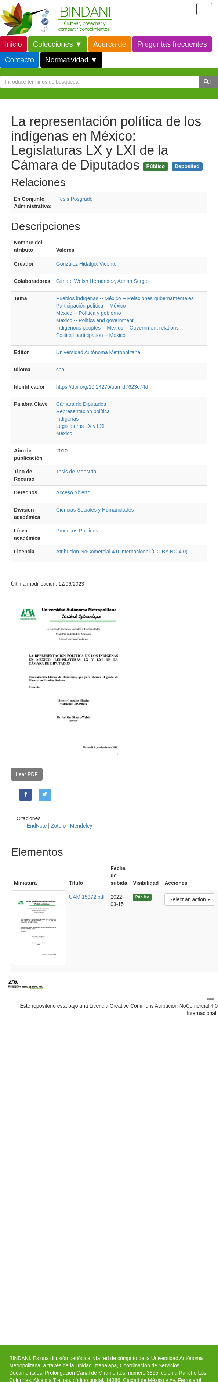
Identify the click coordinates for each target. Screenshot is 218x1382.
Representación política (83, 411)
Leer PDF (27, 774)
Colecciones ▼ (57, 44)
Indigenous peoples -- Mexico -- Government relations (117, 328)
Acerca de (109, 44)
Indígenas (67, 419)
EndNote (37, 826)
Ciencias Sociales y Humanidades (95, 510)
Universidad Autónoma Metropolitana (98, 352)
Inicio (13, 44)
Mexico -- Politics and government (95, 320)
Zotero (58, 826)
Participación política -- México (91, 306)
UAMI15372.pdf (87, 897)
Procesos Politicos (77, 531)
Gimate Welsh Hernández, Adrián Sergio (102, 281)
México (64, 433)
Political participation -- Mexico (91, 335)
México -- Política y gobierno (88, 313)
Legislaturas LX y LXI (80, 426)
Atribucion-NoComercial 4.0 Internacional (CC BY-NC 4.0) (122, 551)
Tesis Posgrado (75, 199)
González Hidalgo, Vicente (86, 264)
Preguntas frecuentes (172, 44)
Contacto (19, 60)
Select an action (189, 898)
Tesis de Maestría (76, 471)
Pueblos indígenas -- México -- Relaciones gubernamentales (125, 298)
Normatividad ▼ (71, 60)
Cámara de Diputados (81, 404)
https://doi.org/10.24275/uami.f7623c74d (102, 387)
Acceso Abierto (73, 492)
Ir (208, 82)
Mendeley (81, 826)
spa (60, 369)
